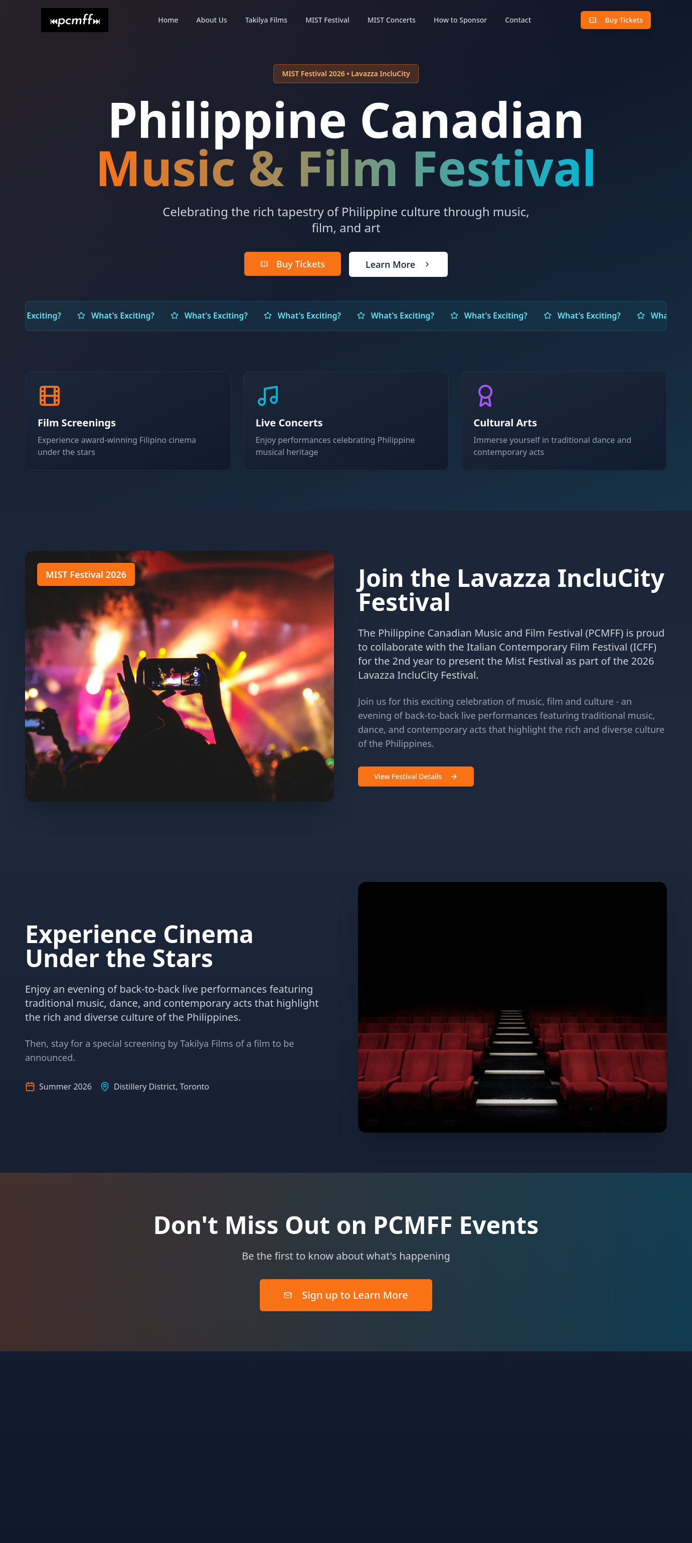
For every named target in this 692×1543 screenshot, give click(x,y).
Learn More (398, 264)
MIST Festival (327, 20)
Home (168, 20)
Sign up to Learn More (346, 1294)
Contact (518, 20)
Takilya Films (266, 20)
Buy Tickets (616, 20)
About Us (212, 20)
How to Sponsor (460, 20)
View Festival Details (414, 776)
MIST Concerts (392, 20)
